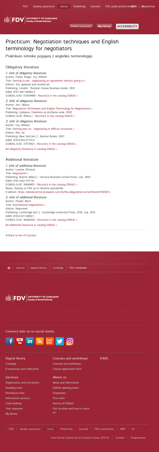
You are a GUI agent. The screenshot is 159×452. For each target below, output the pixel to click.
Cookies (120, 437)
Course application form (67, 369)
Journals (95, 6)
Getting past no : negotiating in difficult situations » (44, 129)
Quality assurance (44, 6)
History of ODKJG (63, 403)
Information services (18, 398)
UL (143, 6)
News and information (66, 382)
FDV (25, 6)
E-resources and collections (22, 369)
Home (9, 268)
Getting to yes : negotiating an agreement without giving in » (49, 81)
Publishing (79, 6)
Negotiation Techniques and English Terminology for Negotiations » (53, 108)
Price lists (59, 398)
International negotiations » (29, 205)
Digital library (39, 268)
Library (64, 6)
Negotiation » (21, 173)
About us (59, 377)
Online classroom (81, 26)
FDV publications (115, 6)
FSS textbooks (78, 268)
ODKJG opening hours (66, 388)
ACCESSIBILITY (127, 26)
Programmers (138, 437)
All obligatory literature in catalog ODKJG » (32, 149)
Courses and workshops (70, 358)
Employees (59, 393)
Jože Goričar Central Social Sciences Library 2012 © (80, 437)
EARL (104, 358)
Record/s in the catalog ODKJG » (58, 95)
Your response (14, 408)
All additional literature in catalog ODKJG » (31, 225)
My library (104, 26)
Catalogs (58, 268)
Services (12, 377)
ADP (133, 6)
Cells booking (13, 403)
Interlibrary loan (15, 393)
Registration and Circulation (22, 382)
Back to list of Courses (22, 235)
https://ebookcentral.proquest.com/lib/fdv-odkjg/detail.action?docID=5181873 (64, 192)
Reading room (14, 388)
